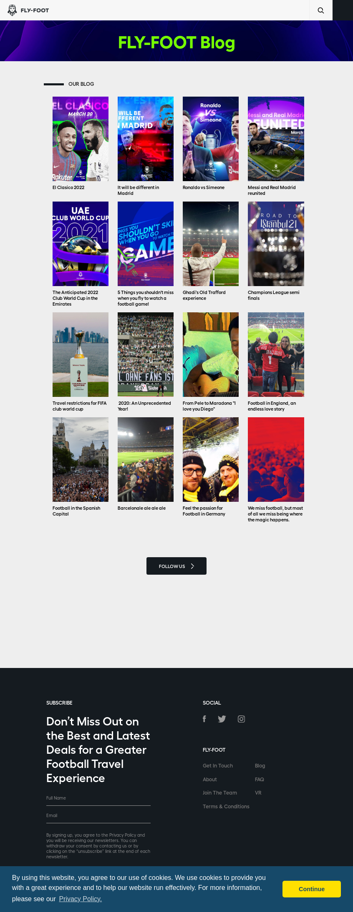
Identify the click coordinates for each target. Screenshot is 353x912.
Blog (260, 765)
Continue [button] (312, 889)
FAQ (259, 779)
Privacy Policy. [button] (80, 898)
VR (258, 792)
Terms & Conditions (226, 806)
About (210, 779)
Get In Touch (218, 765)
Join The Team (220, 792)
